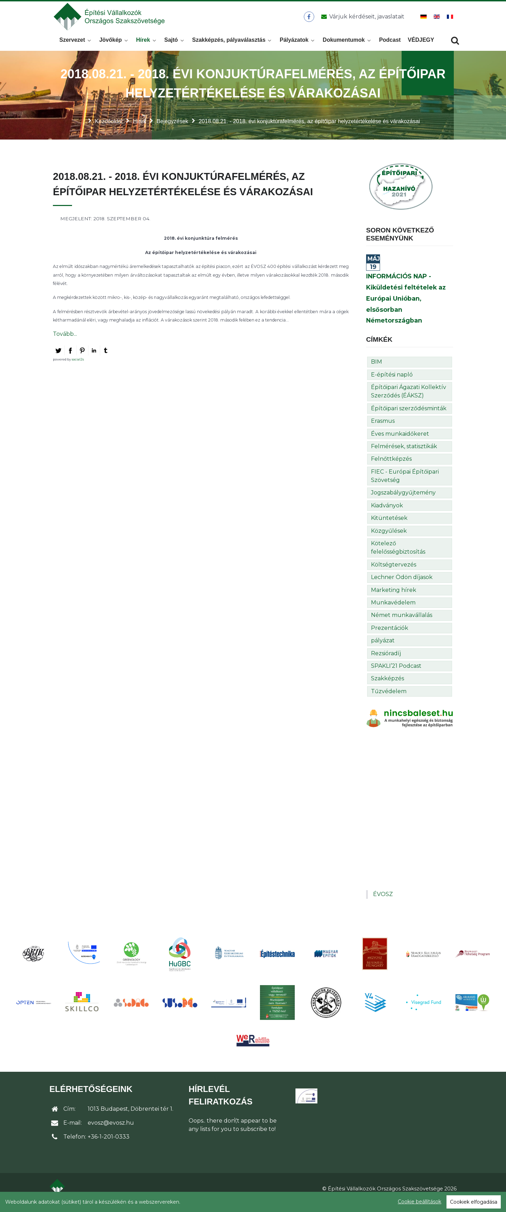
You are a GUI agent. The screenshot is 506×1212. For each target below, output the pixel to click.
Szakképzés (387, 686)
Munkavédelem (393, 610)
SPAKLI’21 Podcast (396, 673)
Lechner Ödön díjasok (402, 584)
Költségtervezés (393, 572)
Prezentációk (389, 635)
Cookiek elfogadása (473, 1202)
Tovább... (65, 341)
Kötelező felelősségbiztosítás (398, 555)
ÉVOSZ (383, 901)
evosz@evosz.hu (111, 1130)
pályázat (383, 648)
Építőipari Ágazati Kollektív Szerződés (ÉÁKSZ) (408, 398)
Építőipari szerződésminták (408, 416)
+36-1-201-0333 (108, 1144)
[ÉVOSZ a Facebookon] (308, 20)
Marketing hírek (393, 597)
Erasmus (383, 428)
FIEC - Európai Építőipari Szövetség (405, 483)
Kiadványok (387, 513)
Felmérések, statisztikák (404, 454)
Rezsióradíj (386, 660)
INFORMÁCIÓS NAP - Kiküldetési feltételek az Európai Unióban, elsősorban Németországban (406, 306)
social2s (78, 367)
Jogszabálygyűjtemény (403, 500)
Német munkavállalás (401, 622)
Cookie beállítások (419, 1201)
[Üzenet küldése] (361, 20)
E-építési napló (392, 382)
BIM (376, 369)
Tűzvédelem (388, 699)
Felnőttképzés (391, 466)
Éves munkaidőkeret (400, 441)
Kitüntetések (389, 525)
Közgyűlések (389, 538)
